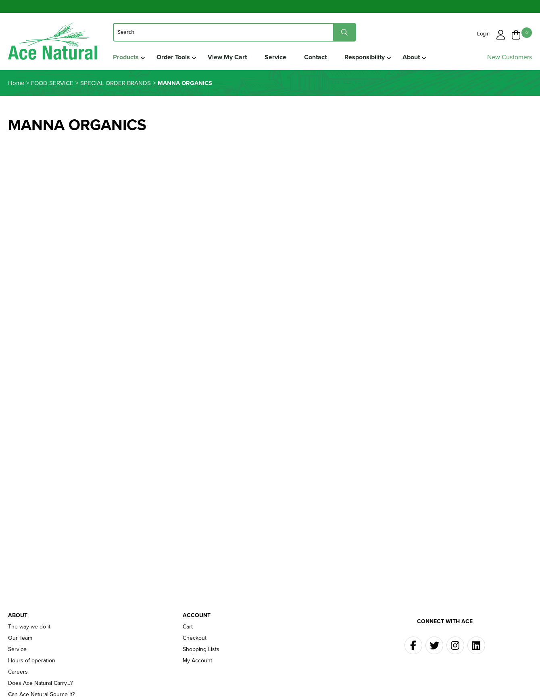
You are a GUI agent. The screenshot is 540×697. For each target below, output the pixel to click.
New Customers (509, 57)
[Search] (234, 32)
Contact (315, 57)
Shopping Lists (201, 649)
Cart (188, 627)
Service (275, 57)
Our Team (20, 638)
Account (197, 615)
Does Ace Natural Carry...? (40, 683)
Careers (18, 672)
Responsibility (364, 57)
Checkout (194, 638)
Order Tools (173, 57)
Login (483, 33)
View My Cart (227, 57)
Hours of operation (31, 661)
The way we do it (29, 627)
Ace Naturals (52, 43)
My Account (197, 661)
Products (126, 57)
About (411, 57)
